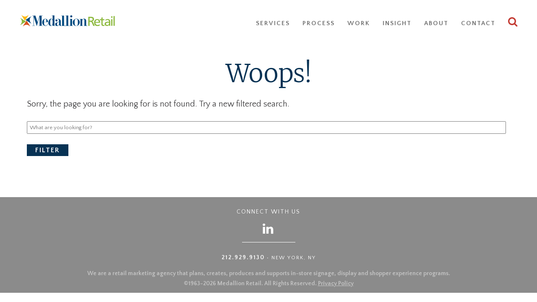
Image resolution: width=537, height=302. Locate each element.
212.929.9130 (243, 257)
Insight (397, 23)
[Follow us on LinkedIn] (268, 228)
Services (273, 23)
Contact (478, 23)
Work (358, 23)
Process (318, 23)
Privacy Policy (336, 283)
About (436, 23)
